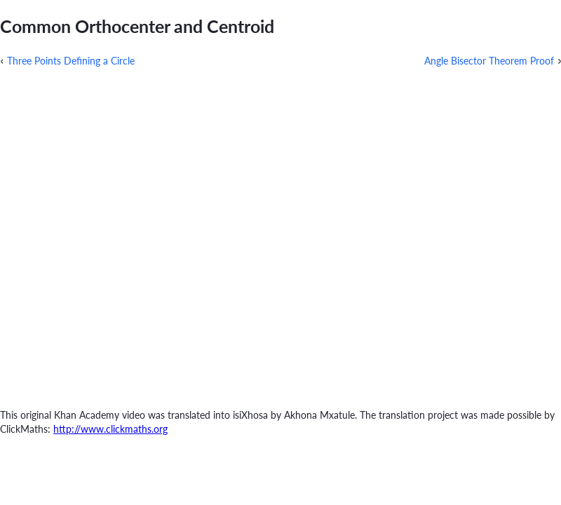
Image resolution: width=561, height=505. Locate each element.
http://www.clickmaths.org (110, 429)
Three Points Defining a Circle (71, 61)
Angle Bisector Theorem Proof (489, 61)
